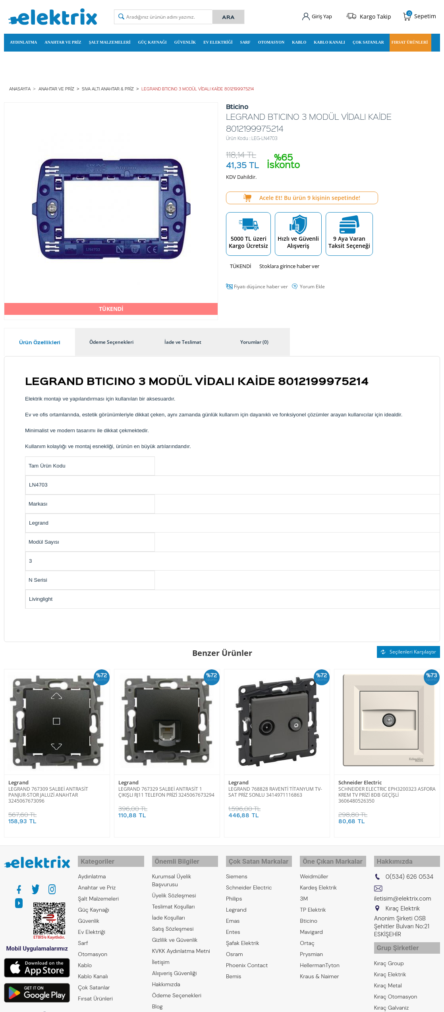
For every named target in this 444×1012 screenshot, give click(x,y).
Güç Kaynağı (152, 41)
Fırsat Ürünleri (410, 41)
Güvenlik (185, 41)
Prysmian (311, 948)
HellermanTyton (320, 959)
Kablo (299, 41)
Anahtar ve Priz (62, 41)
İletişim (161, 956)
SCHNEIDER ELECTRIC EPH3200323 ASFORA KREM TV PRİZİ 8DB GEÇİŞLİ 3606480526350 (387, 792)
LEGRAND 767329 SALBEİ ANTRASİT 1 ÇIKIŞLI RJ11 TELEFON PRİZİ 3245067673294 (166, 789)
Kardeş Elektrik (318, 881)
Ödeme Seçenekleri (176, 989)
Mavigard (311, 926)
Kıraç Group (389, 953)
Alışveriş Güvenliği (174, 967)
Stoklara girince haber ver (289, 263)
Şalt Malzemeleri (110, 41)
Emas (233, 914)
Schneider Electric (360, 779)
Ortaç (307, 937)
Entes (233, 926)
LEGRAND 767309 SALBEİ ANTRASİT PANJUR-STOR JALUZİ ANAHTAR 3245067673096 (48, 792)
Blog (157, 1000)
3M (304, 892)
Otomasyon (271, 41)
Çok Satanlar (368, 41)
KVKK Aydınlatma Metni (181, 945)
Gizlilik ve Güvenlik (175, 933)
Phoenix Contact (247, 959)
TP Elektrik (313, 903)
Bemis (233, 970)
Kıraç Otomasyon (395, 987)
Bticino (308, 914)
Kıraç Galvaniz (391, 998)
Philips (234, 892)
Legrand (18, 779)
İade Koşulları (168, 911)
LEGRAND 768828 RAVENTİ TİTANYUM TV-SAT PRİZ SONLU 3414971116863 (275, 789)
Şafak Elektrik (242, 937)
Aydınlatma (23, 41)
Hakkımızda (166, 978)
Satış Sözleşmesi (173, 922)
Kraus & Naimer (319, 970)
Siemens (236, 870)
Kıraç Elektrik (390, 964)
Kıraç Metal (388, 975)
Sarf (245, 41)
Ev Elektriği (217, 41)
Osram (234, 948)
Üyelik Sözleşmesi (174, 889)
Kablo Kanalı (329, 41)
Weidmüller (314, 870)
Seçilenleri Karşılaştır (408, 649)
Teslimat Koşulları (173, 900)
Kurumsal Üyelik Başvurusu (171, 874)
